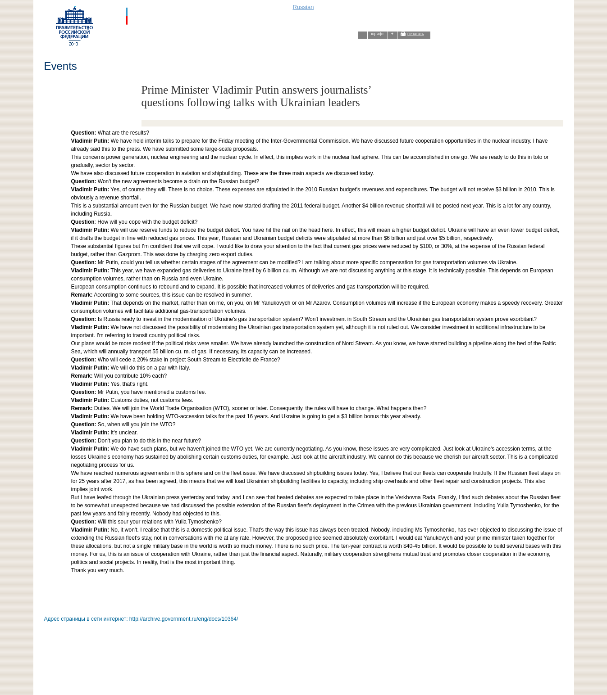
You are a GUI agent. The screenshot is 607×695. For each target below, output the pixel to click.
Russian (303, 7)
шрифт (377, 34)
